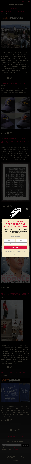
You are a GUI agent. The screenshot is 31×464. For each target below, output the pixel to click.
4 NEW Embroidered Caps (13, 83)
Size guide (25, 434)
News (7, 434)
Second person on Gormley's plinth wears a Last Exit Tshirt (15, 294)
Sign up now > (15, 247)
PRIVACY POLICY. (23, 456)
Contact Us (16, 436)
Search (5, 1)
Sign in (24, 1)
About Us (18, 434)
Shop (4, 434)
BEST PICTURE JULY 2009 (12, 11)
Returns (9, 436)
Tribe (11, 459)
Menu (1, 1)
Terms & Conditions (18, 447)
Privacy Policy (17, 449)
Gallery (12, 434)
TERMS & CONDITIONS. (14, 456)
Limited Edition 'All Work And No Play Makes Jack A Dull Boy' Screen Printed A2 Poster (15, 140)
